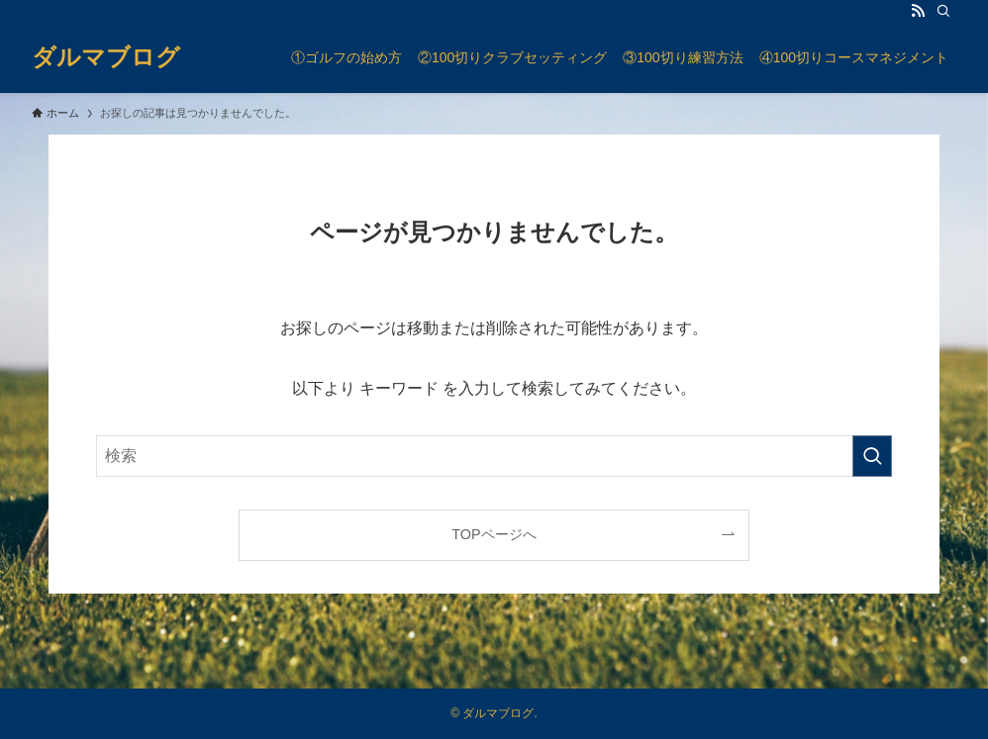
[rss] (918, 11)
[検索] (943, 11)
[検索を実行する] (872, 456)
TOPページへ (493, 534)
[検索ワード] (494, 456)
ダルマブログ (106, 57)
